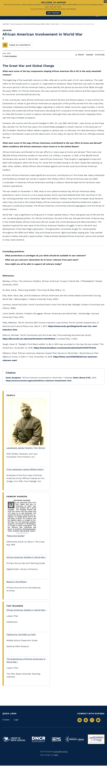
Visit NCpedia (53, 13)
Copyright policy (60, 751)
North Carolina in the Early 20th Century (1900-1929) (30, 24)
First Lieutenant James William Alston (25, 469)
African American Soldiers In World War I (26, 610)
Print (79, 55)
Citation (100, 55)
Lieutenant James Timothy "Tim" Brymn (26, 423)
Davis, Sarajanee (11, 56)
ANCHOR (5, 24)
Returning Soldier (15, 536)
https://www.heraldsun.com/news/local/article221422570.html (65, 348)
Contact (5, 720)
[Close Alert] (105, 1)
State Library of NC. (81, 378)
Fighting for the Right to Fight (21, 634)
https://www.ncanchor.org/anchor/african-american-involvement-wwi (38, 381)
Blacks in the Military (16, 582)
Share (89, 55)
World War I (55, 24)
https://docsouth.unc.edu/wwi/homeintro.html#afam (28, 339)
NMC (56, 755)
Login (16, 720)
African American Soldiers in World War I (26, 557)
